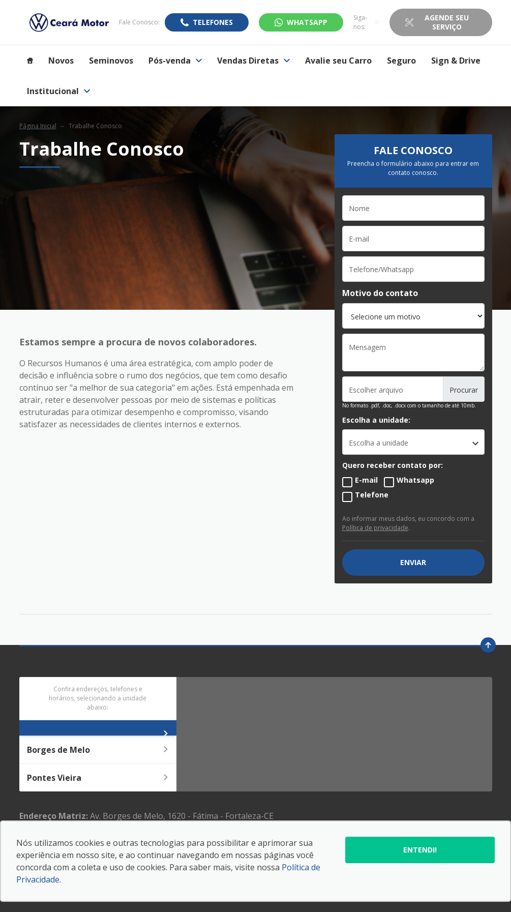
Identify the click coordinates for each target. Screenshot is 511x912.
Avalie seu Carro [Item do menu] (338, 60)
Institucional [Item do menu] (58, 91)
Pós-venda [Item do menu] (175, 60)
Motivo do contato (380, 293)
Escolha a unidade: (376, 420)
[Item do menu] (30, 60)
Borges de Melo (98, 749)
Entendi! (420, 850)
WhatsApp (307, 22)
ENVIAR (413, 562)
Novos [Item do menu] (61, 60)
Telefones (213, 22)
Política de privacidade (375, 527)
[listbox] (413, 442)
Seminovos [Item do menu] (111, 60)
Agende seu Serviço (447, 22)
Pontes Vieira (98, 777)
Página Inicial (37, 126)
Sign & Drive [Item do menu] (455, 60)
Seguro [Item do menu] (401, 60)
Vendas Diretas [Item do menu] (253, 60)
